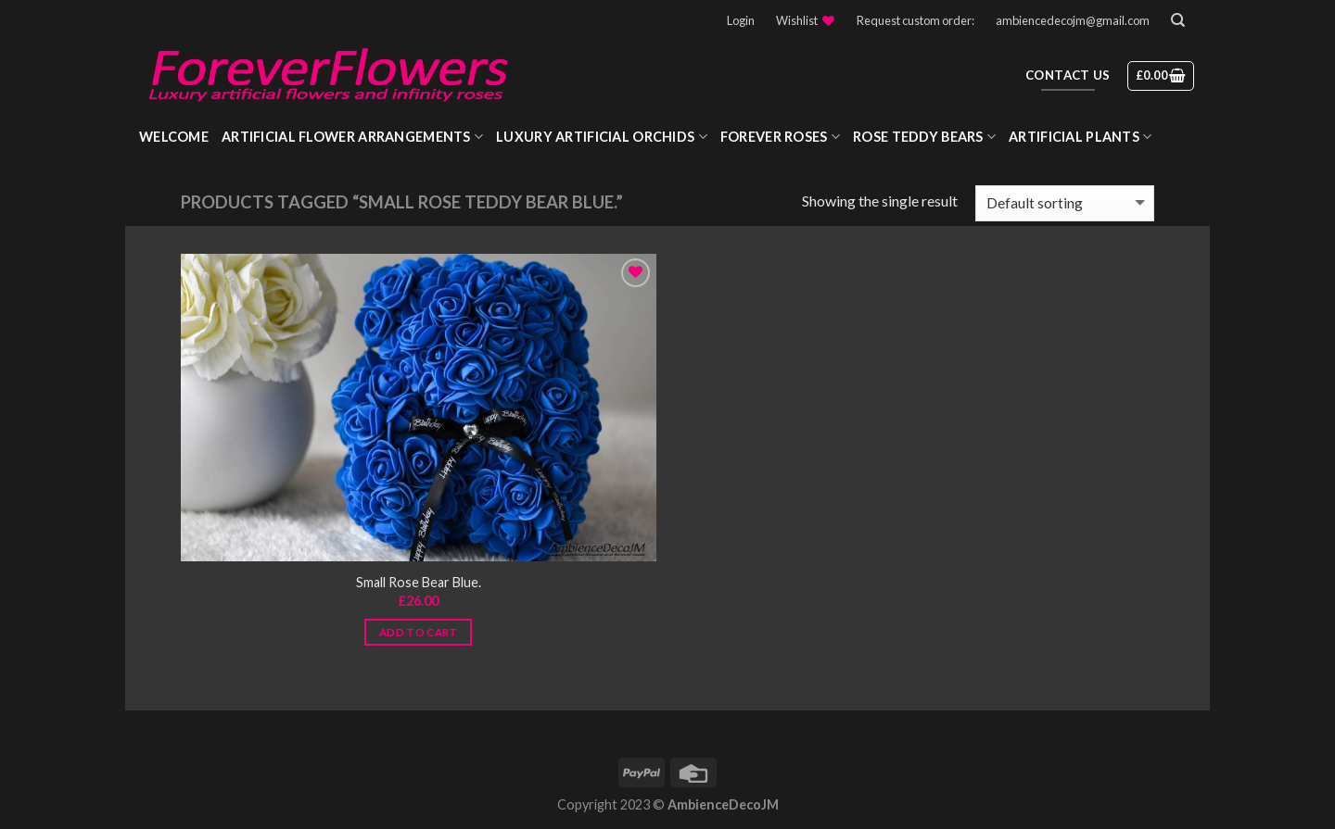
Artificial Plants (1080, 136)
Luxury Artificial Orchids (601, 136)
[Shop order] (1064, 203)
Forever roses (780, 136)
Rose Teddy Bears (924, 136)
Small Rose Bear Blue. (418, 582)
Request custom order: (915, 20)
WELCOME (174, 136)
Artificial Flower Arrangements (352, 136)
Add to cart (418, 632)
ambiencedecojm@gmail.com (1073, 20)
